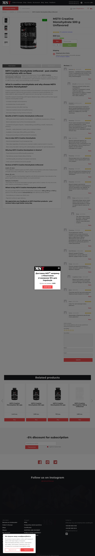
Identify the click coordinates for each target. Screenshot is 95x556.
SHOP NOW (47, 287)
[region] (19, 543)
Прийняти (27, 550)
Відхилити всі (12, 550)
